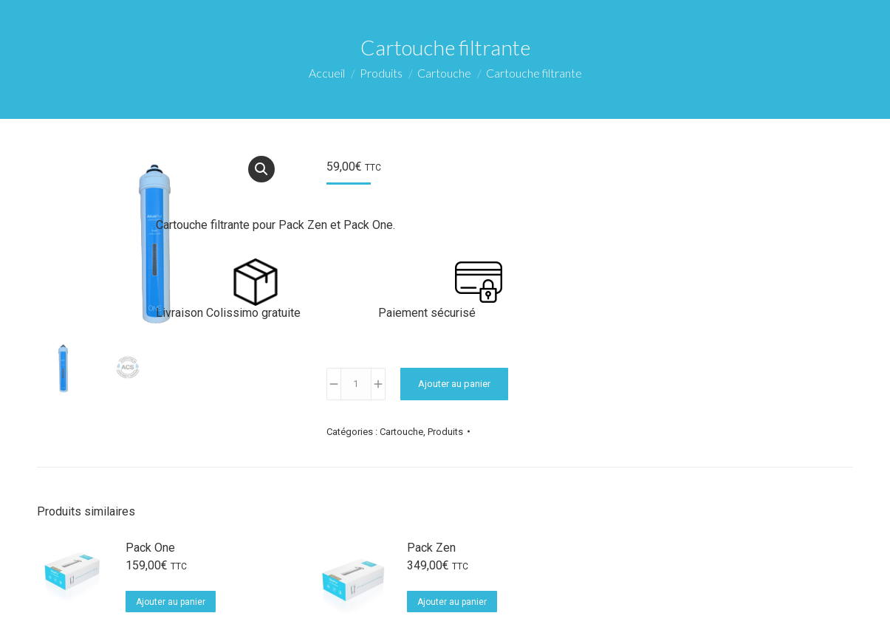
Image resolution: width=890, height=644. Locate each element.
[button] (261, 169)
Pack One (150, 548)
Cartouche (401, 431)
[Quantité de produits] (356, 384)
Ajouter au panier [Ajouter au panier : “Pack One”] (170, 602)
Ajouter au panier (454, 383)
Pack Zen (431, 548)
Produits (445, 431)
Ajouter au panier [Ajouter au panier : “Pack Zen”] (452, 602)
